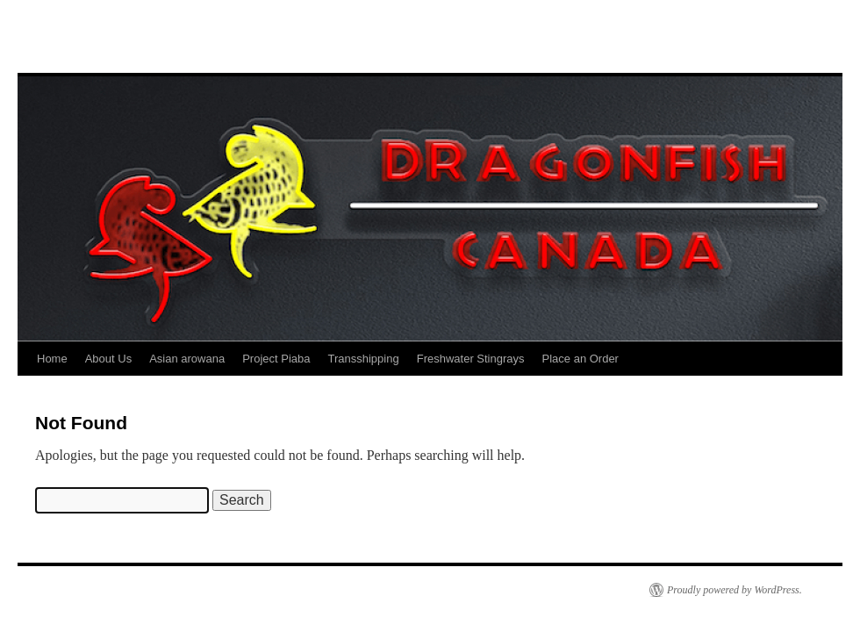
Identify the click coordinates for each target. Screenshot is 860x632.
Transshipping (363, 358)
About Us (108, 358)
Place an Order (580, 358)
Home (52, 358)
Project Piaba (276, 358)
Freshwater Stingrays (471, 358)
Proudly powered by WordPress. (734, 590)
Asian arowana (187, 358)
